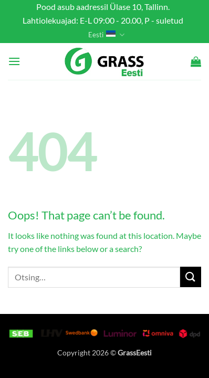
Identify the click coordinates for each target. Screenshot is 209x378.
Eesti (106, 35)
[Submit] (190, 277)
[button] (14, 61)
